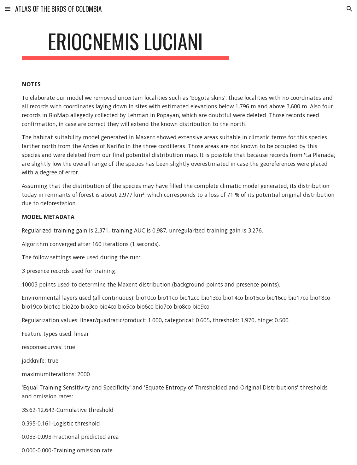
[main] (125, 44)
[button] (7, 8)
